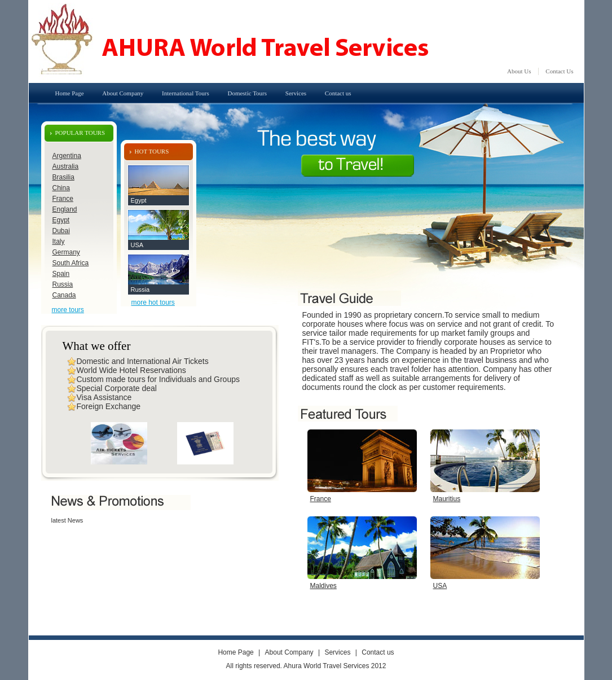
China (61, 188)
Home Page (69, 93)
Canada (64, 295)
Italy (58, 241)
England (64, 209)
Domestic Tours (247, 93)
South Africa (70, 263)
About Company (122, 93)
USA (137, 245)
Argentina (66, 156)
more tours (68, 310)
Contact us (338, 93)
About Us (519, 71)
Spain (61, 274)
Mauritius (447, 499)
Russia (62, 284)
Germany (66, 252)
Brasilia (63, 177)
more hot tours (153, 302)
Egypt (61, 220)
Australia (65, 166)
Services (295, 93)
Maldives (323, 586)
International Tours (185, 93)
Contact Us (559, 71)
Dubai (61, 231)
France (62, 199)
